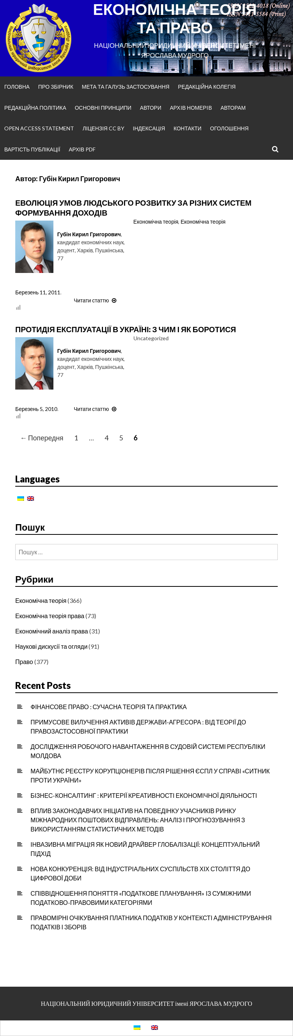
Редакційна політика (35, 107)
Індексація (149, 128)
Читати (96, 300)
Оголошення (229, 128)
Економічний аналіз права (51, 631)
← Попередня (42, 438)
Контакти (187, 128)
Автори (150, 107)
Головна (16, 86)
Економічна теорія (156, 221)
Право (24, 661)
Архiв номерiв (191, 107)
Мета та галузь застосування (126, 86)
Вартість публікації (32, 149)
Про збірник (55, 86)
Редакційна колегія (206, 86)
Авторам (233, 107)
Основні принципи (103, 107)
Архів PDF (82, 149)
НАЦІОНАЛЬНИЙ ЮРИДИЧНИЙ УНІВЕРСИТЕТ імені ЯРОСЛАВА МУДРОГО (146, 1003)
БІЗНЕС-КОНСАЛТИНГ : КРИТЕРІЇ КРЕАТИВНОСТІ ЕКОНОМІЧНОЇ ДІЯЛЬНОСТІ (144, 795)
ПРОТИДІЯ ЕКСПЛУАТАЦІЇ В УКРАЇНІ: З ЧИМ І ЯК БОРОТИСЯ (125, 329)
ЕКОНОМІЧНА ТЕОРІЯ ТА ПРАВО (175, 18)
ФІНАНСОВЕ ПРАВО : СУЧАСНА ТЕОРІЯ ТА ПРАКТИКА (109, 706)
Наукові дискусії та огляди (51, 646)
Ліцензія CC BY (103, 128)
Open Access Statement (39, 128)
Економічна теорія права (49, 615)
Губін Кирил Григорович (89, 234)
